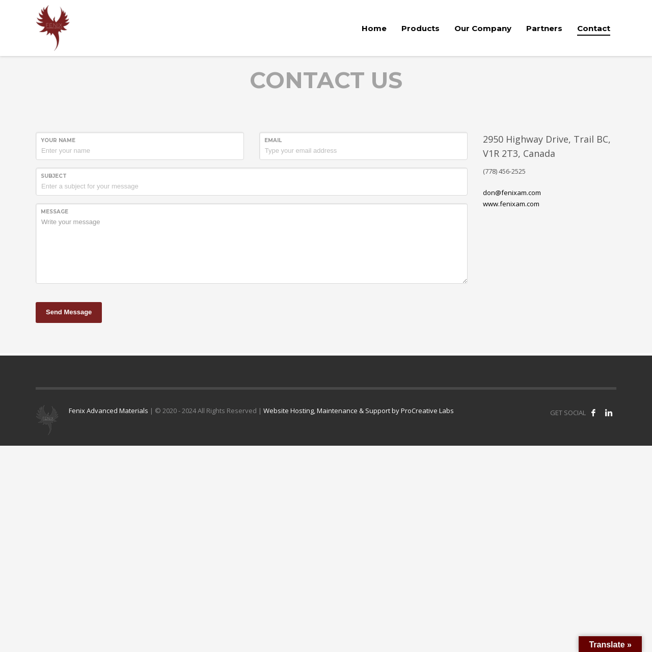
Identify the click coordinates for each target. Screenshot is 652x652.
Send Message (69, 312)
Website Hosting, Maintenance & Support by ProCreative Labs (358, 410)
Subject (54, 176)
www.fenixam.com (511, 203)
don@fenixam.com (512, 192)
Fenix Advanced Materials (108, 410)
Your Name (58, 140)
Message (54, 211)
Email (273, 140)
